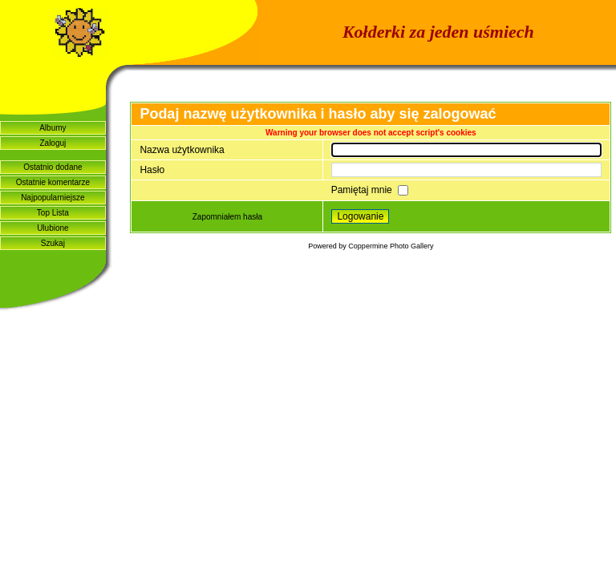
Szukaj (53, 243)
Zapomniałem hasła (227, 216)
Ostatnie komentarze (53, 182)
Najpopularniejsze (53, 197)
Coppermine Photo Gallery (390, 246)
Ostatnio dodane (52, 167)
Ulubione (52, 228)
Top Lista (53, 212)
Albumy (52, 127)
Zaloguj (52, 143)
